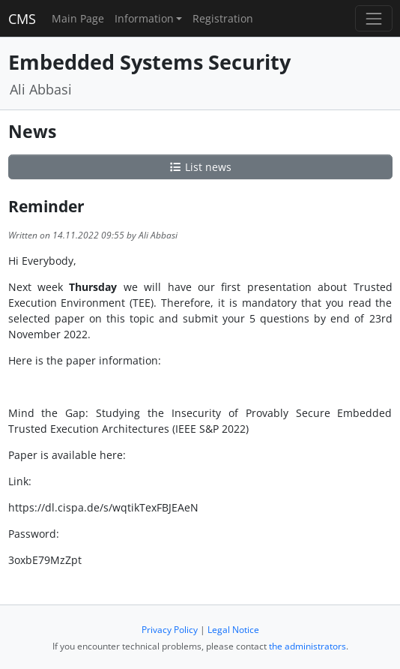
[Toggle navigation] (373, 18)
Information (144, 18)
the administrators (307, 646)
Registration (223, 18)
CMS (22, 19)
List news (200, 167)
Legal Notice (233, 629)
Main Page (78, 18)
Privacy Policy (170, 629)
